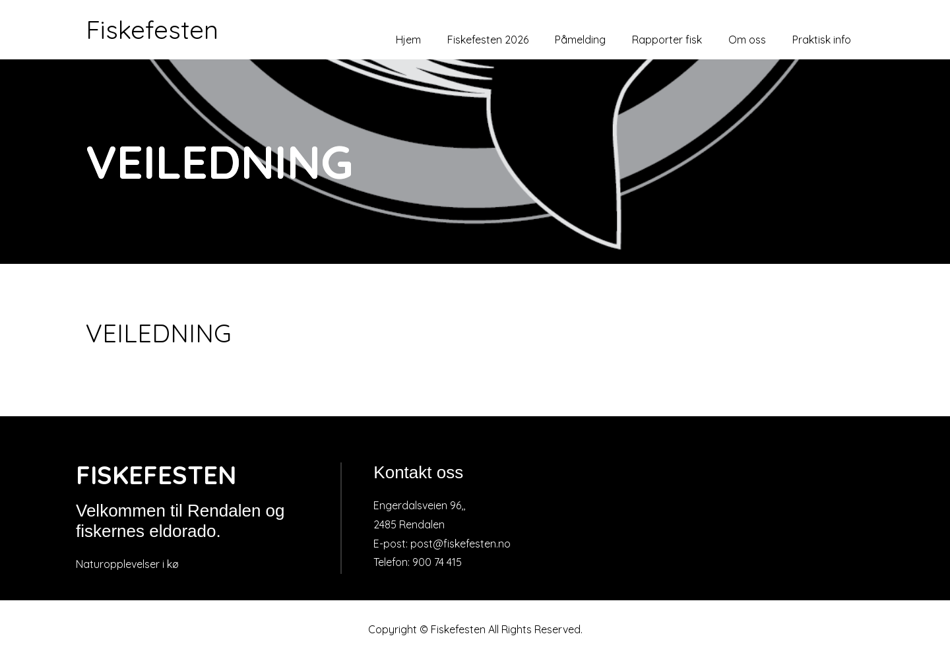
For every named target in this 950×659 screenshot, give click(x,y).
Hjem (408, 39)
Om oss (747, 39)
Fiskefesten (152, 29)
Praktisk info (821, 39)
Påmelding (580, 39)
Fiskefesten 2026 (487, 39)
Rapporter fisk (667, 39)
